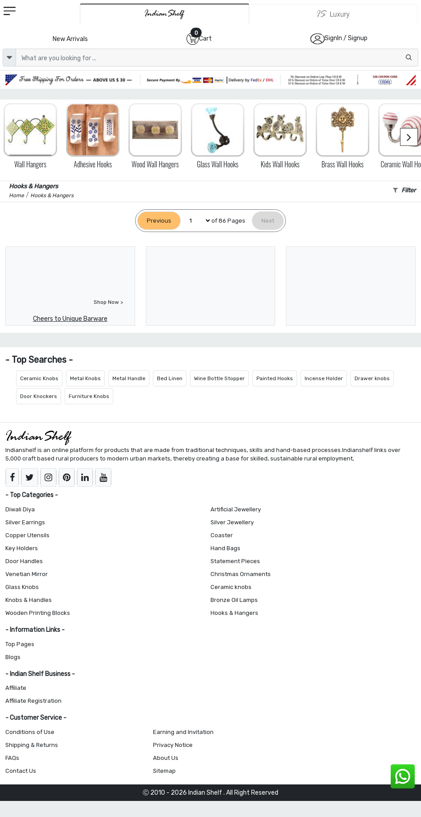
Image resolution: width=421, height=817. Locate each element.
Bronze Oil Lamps (234, 600)
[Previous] (159, 221)
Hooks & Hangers (234, 613)
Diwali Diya (20, 509)
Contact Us (20, 770)
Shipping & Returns (31, 745)
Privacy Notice (173, 745)
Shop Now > (108, 302)
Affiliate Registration (33, 700)
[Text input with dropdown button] (217, 57)
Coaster (221, 535)
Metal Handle (128, 378)
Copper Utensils (27, 535)
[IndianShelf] (164, 14)
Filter (404, 190)
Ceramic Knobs (39, 378)
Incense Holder (324, 378)
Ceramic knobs (231, 587)
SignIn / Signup (346, 38)
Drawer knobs (372, 378)
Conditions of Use (29, 732)
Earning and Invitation (183, 732)
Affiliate (15, 687)
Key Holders (21, 548)
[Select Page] (196, 221)
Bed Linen (169, 378)
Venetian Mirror (26, 574)
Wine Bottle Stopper (219, 378)
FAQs (12, 758)
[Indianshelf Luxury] (333, 14)
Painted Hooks (274, 378)
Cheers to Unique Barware (70, 319)
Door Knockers (38, 396)
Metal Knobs (85, 378)
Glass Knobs (22, 587)
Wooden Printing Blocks (37, 613)
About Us (165, 758)
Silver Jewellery (232, 522)
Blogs (13, 657)
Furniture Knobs (89, 396)
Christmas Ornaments (240, 574)
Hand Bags (225, 548)
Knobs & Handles (28, 600)
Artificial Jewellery (235, 509)
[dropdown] (9, 57)
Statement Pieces (235, 561)
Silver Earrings (25, 522)
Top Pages (19, 644)
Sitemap (164, 770)
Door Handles (24, 561)
